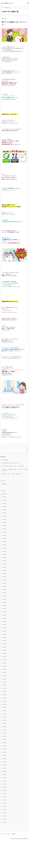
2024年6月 (4, 564)
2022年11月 (5, 624)
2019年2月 (4, 739)
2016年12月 (5, 822)
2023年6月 (4, 602)
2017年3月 (4, 812)
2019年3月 (4, 736)
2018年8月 (4, 758)
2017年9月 (4, 793)
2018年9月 (4, 755)
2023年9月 (4, 592)
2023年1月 (4, 618)
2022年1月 (4, 656)
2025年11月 (5, 509)
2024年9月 (4, 554)
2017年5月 (4, 806)
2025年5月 (4, 528)
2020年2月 (4, 717)
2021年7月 (4, 675)
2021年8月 (4, 672)
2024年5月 (4, 567)
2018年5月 (4, 768)
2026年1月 (4, 503)
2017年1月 (4, 819)
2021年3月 (4, 688)
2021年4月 (4, 685)
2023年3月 (4, 611)
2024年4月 (4, 570)
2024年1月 (4, 579)
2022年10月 (5, 627)
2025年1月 (4, 541)
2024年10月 (5, 551)
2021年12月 (5, 659)
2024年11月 (5, 548)
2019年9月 (4, 723)
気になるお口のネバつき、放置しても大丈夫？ (11, 462)
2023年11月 (5, 586)
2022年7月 (4, 637)
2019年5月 (4, 733)
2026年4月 (4, 493)
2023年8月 (4, 595)
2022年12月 (5, 621)
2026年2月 (4, 500)
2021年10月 (5, 666)
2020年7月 (4, 710)
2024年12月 (5, 544)
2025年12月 (5, 506)
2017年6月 (4, 803)
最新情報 (4, 483)
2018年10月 (5, 752)
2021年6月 (4, 678)
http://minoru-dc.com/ (9, 435)
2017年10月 (5, 790)
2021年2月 (4, 691)
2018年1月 (4, 780)
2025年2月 (4, 538)
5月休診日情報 (5, 459)
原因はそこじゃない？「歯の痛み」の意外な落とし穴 (12, 473)
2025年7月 (4, 522)
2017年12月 (5, 784)
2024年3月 (4, 573)
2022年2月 (4, 653)
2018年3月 (4, 774)
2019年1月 (4, 742)
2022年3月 (4, 650)
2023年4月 (4, 608)
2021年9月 (4, 669)
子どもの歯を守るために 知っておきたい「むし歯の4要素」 (13, 466)
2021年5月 (4, 682)
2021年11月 (5, 662)
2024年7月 (4, 560)
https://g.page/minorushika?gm (14, 437)
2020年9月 (4, 707)
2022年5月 (4, 643)
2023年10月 (5, 589)
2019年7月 (4, 729)
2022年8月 (4, 634)
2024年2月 (4, 576)
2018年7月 (4, 761)
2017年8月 (4, 796)
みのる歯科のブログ (7, 3)
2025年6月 (4, 525)
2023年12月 (5, 583)
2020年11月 (5, 701)
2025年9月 (4, 516)
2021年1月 (4, 694)
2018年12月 (5, 745)
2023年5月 (4, 605)
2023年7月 (4, 599)
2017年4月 (4, 809)
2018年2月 (4, 777)
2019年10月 (5, 720)
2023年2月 (4, 615)
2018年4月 (4, 771)
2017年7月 (4, 800)
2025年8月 (4, 519)
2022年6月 (4, 640)
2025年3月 (4, 535)
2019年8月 (4, 726)
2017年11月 (5, 787)
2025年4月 (4, 532)
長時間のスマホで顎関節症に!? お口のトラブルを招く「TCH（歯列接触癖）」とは (15, 470)
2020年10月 (5, 704)
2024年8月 (4, 557)
